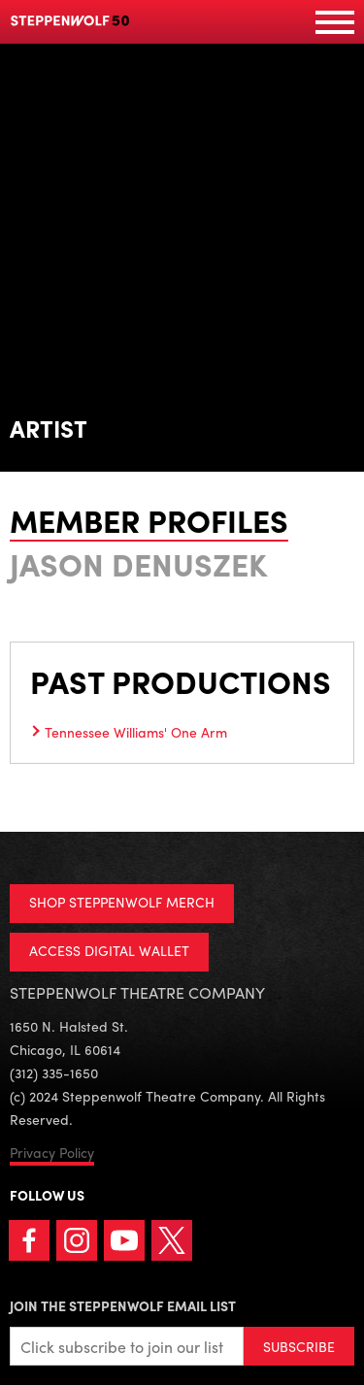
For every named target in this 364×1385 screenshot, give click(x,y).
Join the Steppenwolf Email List (123, 1305)
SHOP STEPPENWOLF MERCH (122, 901)
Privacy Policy (52, 1152)
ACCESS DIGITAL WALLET (109, 950)
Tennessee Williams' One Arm (136, 732)
